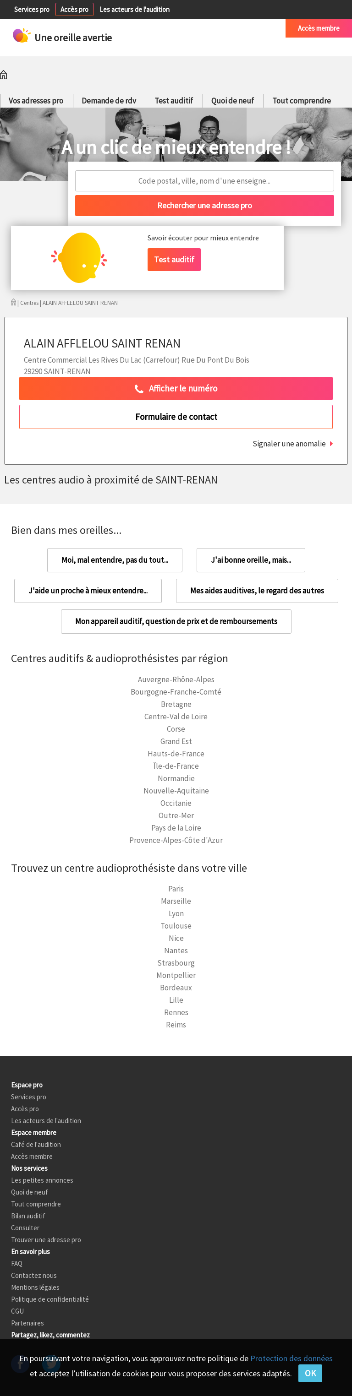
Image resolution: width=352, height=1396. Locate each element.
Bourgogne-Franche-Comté (176, 692)
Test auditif (173, 101)
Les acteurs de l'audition (134, 9)
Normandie (176, 778)
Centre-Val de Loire (176, 717)
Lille (176, 1000)
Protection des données (291, 1358)
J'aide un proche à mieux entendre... (88, 591)
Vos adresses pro (36, 101)
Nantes (176, 950)
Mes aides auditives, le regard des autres (257, 591)
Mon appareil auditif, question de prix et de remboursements (176, 621)
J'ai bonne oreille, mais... (251, 560)
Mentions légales (35, 1287)
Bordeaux (176, 988)
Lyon (176, 913)
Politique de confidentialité (50, 1299)
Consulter (25, 1227)
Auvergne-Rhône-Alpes (176, 679)
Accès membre (319, 28)
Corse (176, 729)
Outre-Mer (176, 815)
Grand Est (176, 741)
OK (310, 1373)
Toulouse (176, 926)
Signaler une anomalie (289, 444)
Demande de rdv (109, 101)
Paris (176, 889)
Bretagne (176, 704)
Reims (176, 1025)
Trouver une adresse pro (46, 1239)
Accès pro (74, 9)
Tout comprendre (301, 101)
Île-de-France (176, 766)
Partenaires (27, 1323)
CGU (17, 1311)
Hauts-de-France (176, 754)
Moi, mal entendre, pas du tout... (114, 560)
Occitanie (176, 803)
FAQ (16, 1263)
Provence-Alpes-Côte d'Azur (176, 840)
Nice (176, 938)
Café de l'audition (248, 28)
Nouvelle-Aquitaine (176, 791)
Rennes (176, 1012)
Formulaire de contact (176, 416)
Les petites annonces (42, 1180)
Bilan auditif (28, 1215)
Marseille (176, 901)
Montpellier (176, 975)
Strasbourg (176, 963)
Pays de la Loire (176, 828)
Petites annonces (185, 28)
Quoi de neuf (232, 101)
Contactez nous (34, 1275)
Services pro (32, 9)
